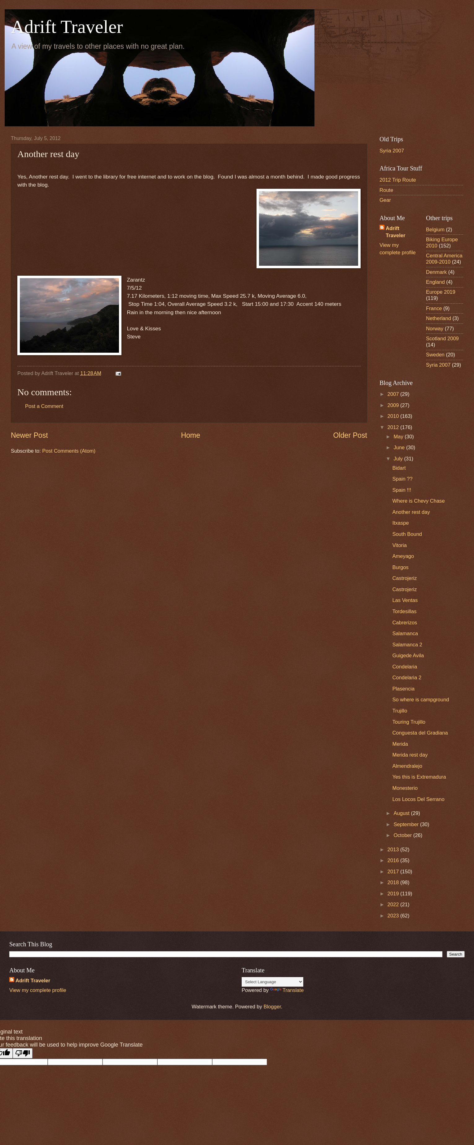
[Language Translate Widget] (272, 982)
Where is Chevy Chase (418, 501)
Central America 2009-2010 (444, 259)
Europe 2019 (440, 292)
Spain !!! (401, 490)
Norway (434, 329)
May (399, 437)
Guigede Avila (408, 655)
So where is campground (420, 700)
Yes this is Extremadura (419, 777)
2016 (394, 860)
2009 (394, 405)
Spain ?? (402, 479)
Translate (287, 990)
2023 (394, 916)
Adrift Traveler (67, 26)
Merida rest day (410, 755)
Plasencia (403, 689)
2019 (394, 894)
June (399, 447)
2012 (394, 427)
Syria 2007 (392, 151)
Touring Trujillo (408, 722)
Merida (400, 744)
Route (386, 190)
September (406, 824)
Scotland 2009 (442, 339)
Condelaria (404, 667)
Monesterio (405, 788)
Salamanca (405, 633)
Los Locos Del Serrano (418, 799)
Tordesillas (404, 611)
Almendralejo (407, 766)
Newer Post (29, 435)
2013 (394, 850)
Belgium (435, 230)
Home (190, 435)
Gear (385, 200)
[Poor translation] (23, 1053)
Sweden (435, 355)
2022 (394, 904)
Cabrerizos (404, 623)
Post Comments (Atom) (68, 451)
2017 (394, 872)
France (434, 308)
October (403, 835)
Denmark (436, 272)
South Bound (407, 534)
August (402, 813)
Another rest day (411, 512)
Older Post (350, 435)
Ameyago (403, 556)
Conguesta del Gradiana (420, 733)
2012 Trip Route (398, 180)
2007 (394, 394)
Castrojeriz (404, 578)
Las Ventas (405, 600)
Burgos (400, 567)
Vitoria (399, 545)
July (398, 459)
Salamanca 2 (407, 645)
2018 (394, 882)
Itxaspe (400, 523)
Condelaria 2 (406, 678)
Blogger (272, 1007)
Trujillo (399, 711)
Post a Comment (44, 406)
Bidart (399, 468)
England (435, 282)
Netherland (438, 318)
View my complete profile (37, 990)
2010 (394, 416)
